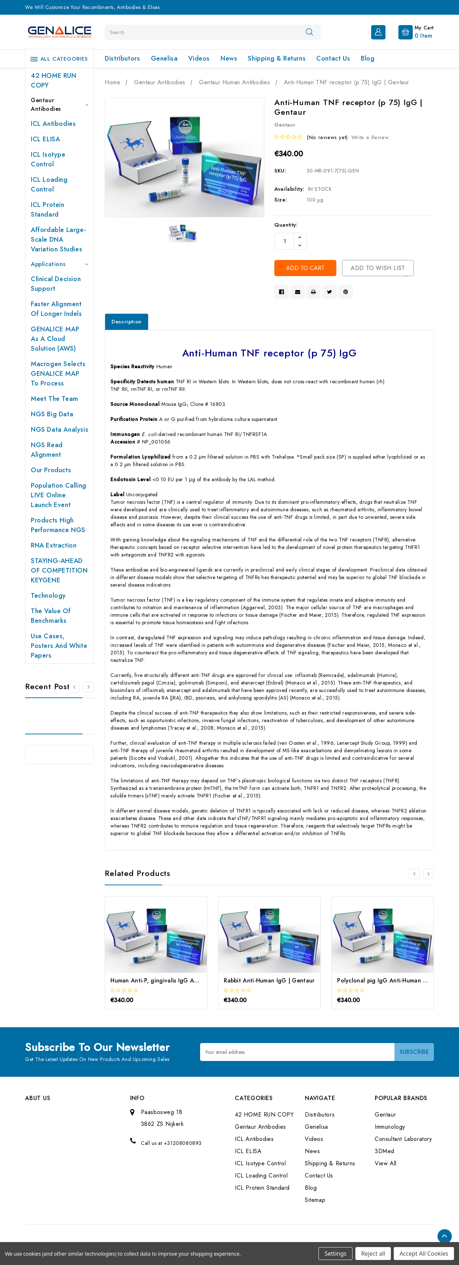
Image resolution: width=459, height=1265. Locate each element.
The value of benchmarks (51, 615)
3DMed (384, 1151)
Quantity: (286, 225)
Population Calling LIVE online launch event (58, 495)
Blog (367, 58)
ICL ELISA (45, 139)
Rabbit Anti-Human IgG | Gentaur (269, 980)
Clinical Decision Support (56, 283)
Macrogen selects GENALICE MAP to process (58, 373)
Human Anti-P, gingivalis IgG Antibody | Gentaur (176, 980)
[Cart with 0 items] (410, 31)
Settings (335, 1253)
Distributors (122, 58)
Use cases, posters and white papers (59, 645)
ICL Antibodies (53, 123)
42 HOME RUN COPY (53, 80)
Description (127, 322)
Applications (59, 264)
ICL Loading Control (49, 184)
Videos (199, 58)
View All (386, 1163)
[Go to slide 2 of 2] (74, 687)
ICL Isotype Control (48, 159)
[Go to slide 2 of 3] (428, 873)
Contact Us (333, 58)
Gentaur (385, 1114)
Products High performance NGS (58, 525)
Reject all (373, 1253)
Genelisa (164, 58)
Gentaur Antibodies (59, 104)
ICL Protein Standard (48, 209)
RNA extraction (53, 545)
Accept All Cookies (423, 1253)
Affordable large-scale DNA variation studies (58, 239)
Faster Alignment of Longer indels (56, 308)
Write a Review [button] (369, 137)
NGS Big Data (52, 414)
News (229, 58)
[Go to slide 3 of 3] (414, 873)
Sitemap (315, 1200)
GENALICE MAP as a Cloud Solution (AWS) (55, 338)
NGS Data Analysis (59, 429)
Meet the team (54, 398)
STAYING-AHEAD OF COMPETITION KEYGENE (59, 570)
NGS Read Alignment (47, 449)
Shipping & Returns (277, 58)
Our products (51, 470)
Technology (48, 595)
